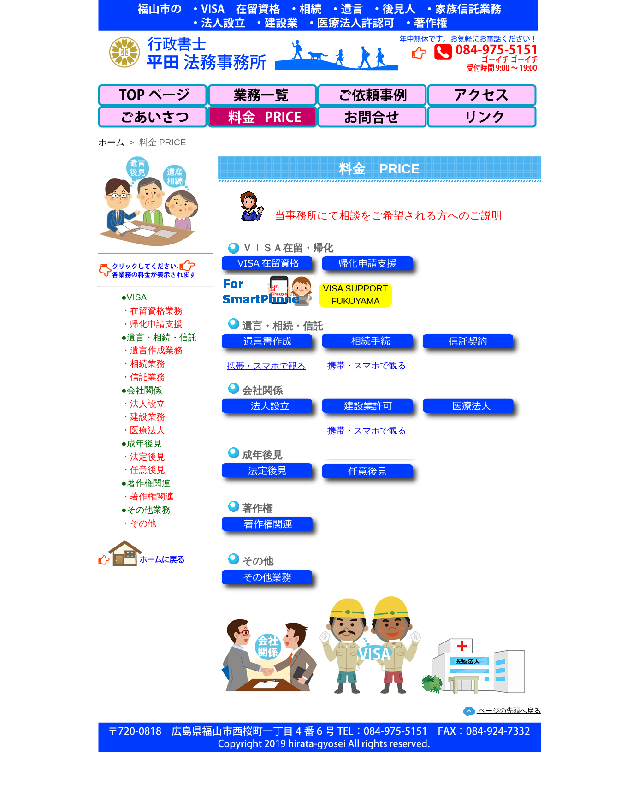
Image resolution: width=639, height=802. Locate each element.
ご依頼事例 (372, 95)
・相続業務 (143, 363)
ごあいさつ (153, 117)
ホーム (153, 95)
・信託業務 (143, 377)
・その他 (138, 523)
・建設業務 (143, 417)
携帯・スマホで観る (266, 366)
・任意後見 (143, 470)
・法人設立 (143, 404)
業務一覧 (263, 95)
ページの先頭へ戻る (509, 710)
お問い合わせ (372, 117)
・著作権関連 (147, 496)
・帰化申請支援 (152, 324)
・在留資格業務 (152, 310)
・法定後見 (143, 457)
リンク (482, 117)
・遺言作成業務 (152, 350)
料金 (263, 117)
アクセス (482, 95)
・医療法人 (143, 430)
